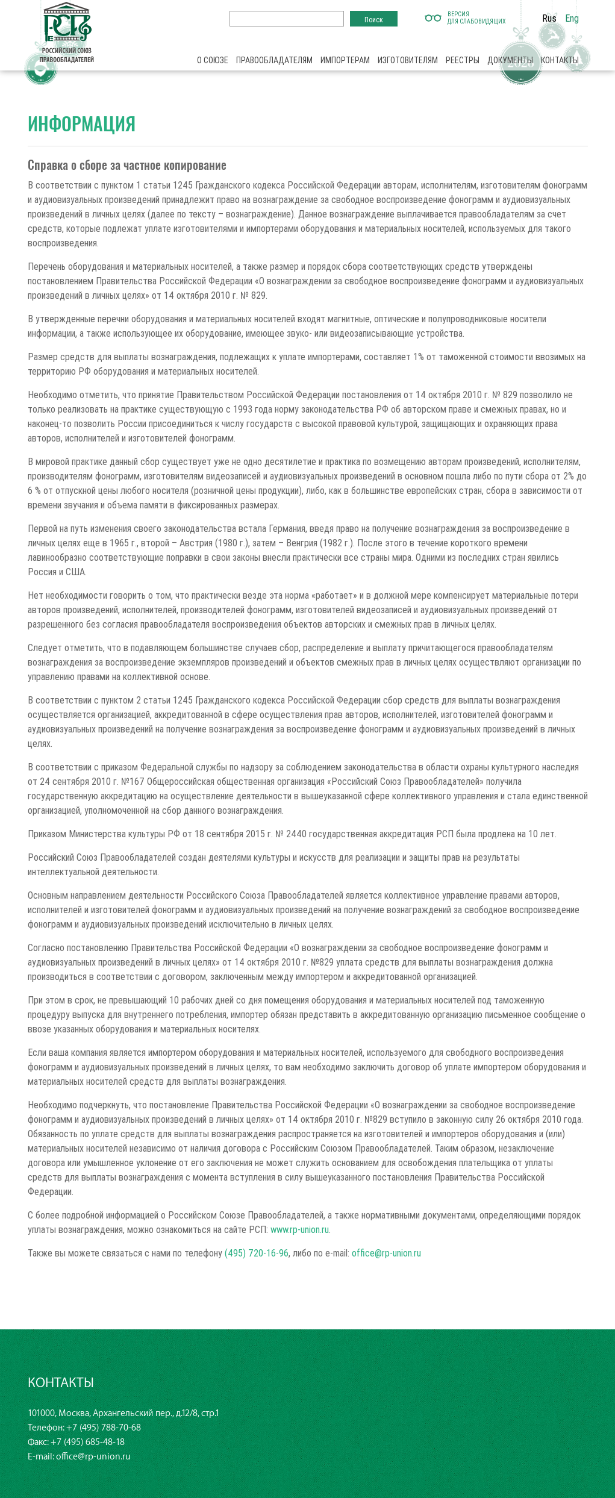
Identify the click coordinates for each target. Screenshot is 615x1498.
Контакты (560, 60)
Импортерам (345, 60)
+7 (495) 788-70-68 (103, 1428)
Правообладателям (274, 60)
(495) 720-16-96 (257, 1253)
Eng (572, 18)
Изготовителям (408, 60)
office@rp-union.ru (386, 1253)
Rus (549, 18)
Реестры (462, 60)
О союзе (212, 60)
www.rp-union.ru (299, 1229)
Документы (510, 60)
